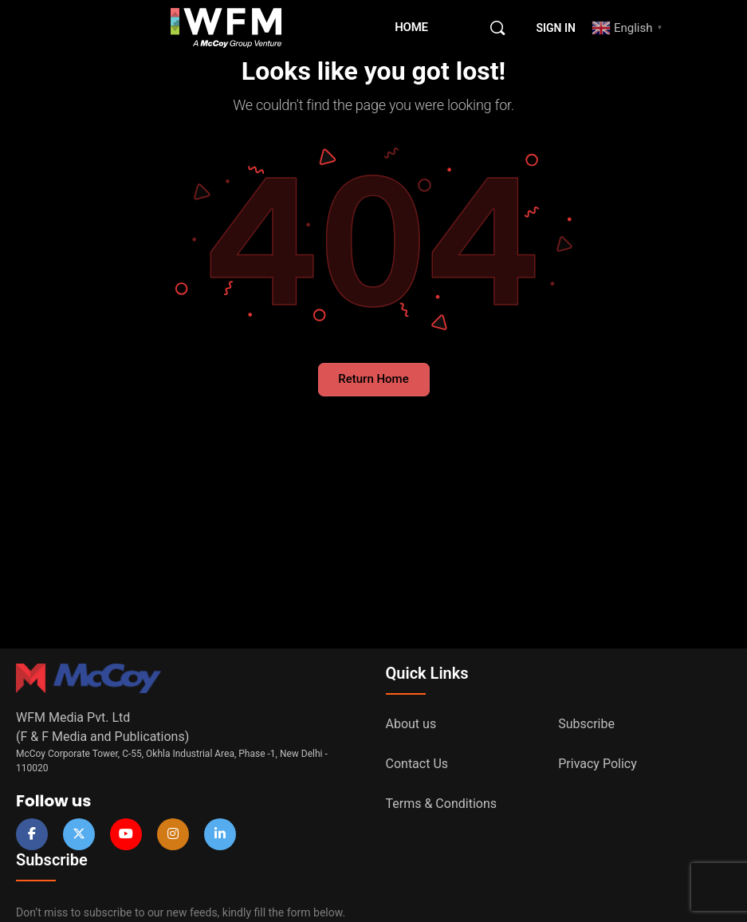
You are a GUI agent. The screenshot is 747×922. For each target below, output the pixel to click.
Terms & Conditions (441, 803)
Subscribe (586, 723)
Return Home (373, 379)
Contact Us (417, 763)
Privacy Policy (597, 763)
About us (411, 723)
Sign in (556, 28)
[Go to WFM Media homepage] (226, 26)
